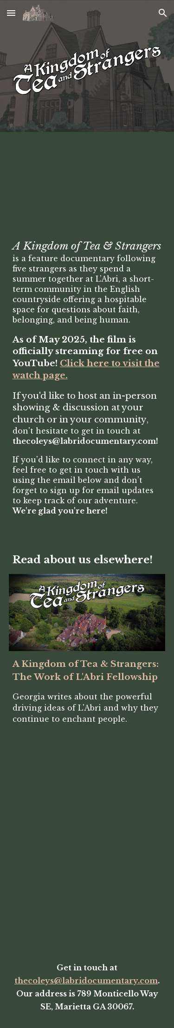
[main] (87, 377)
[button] (11, 13)
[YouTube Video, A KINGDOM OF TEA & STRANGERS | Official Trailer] (87, 187)
